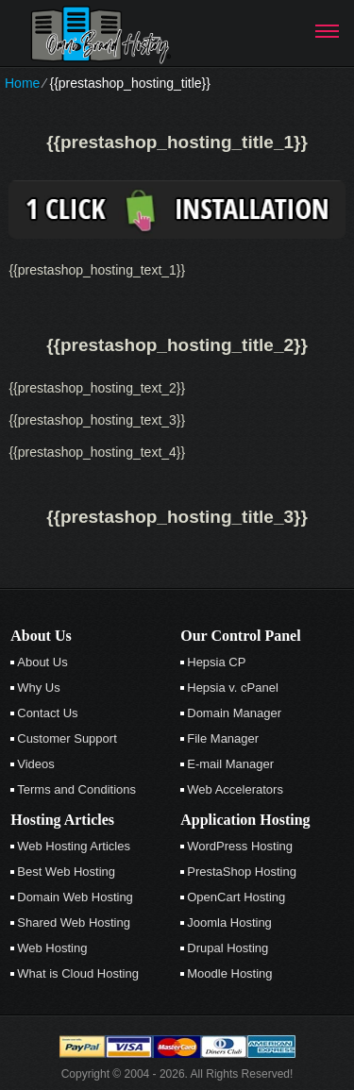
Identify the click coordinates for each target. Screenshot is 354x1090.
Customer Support (67, 738)
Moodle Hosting (229, 973)
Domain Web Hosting (75, 897)
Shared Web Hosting (73, 922)
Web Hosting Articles (73, 846)
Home (22, 83)
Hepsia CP (216, 662)
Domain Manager (234, 713)
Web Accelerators (235, 789)
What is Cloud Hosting (78, 973)
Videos (36, 764)
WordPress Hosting (240, 846)
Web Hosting (52, 948)
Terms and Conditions (76, 789)
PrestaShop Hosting (241, 871)
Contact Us (47, 713)
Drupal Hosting (227, 948)
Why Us (38, 687)
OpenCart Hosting (236, 897)
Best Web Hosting (66, 871)
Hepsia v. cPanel (232, 687)
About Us (42, 662)
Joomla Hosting (229, 922)
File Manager (223, 738)
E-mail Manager (230, 764)
